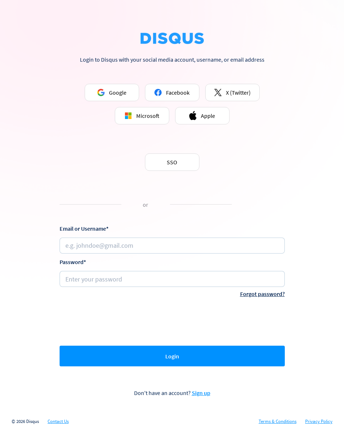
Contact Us (58, 421)
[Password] (172, 279)
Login (172, 356)
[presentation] (172, 320)
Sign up (201, 392)
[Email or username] (172, 246)
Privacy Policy (318, 421)
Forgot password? (262, 293)
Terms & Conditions (277, 421)
